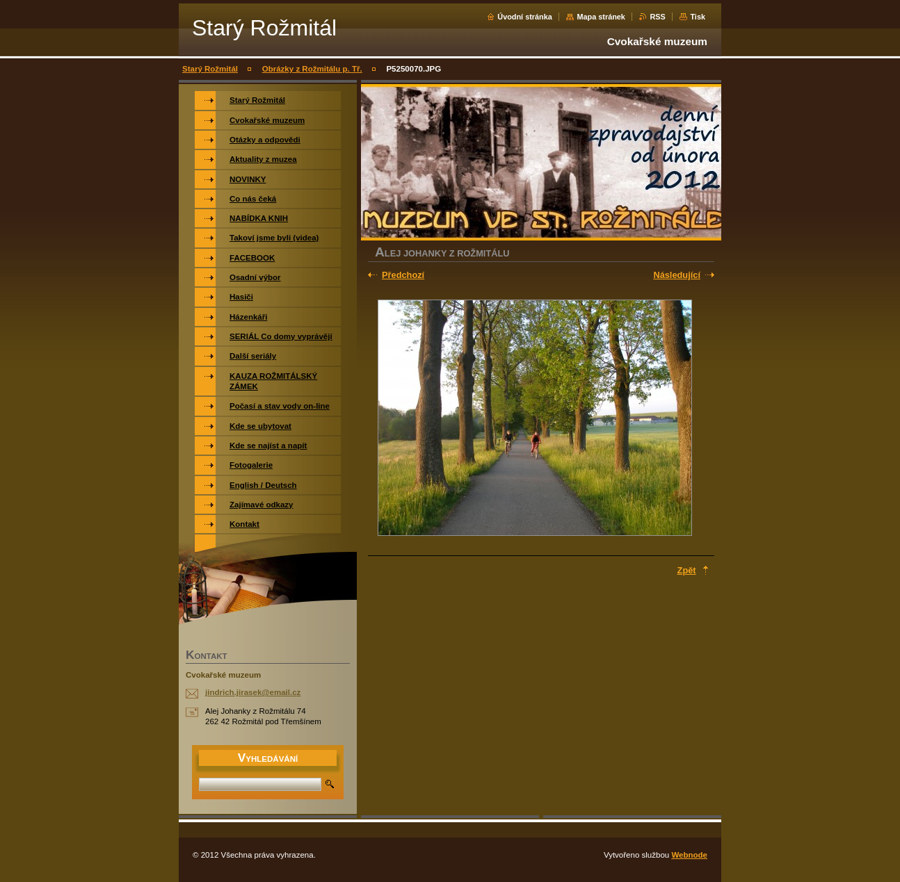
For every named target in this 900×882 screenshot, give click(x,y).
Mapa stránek (601, 17)
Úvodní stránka (524, 17)
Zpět (686, 570)
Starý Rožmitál (210, 69)
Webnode (689, 855)
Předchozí (403, 275)
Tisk (697, 17)
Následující (676, 275)
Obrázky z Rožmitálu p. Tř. (312, 69)
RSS (657, 17)
